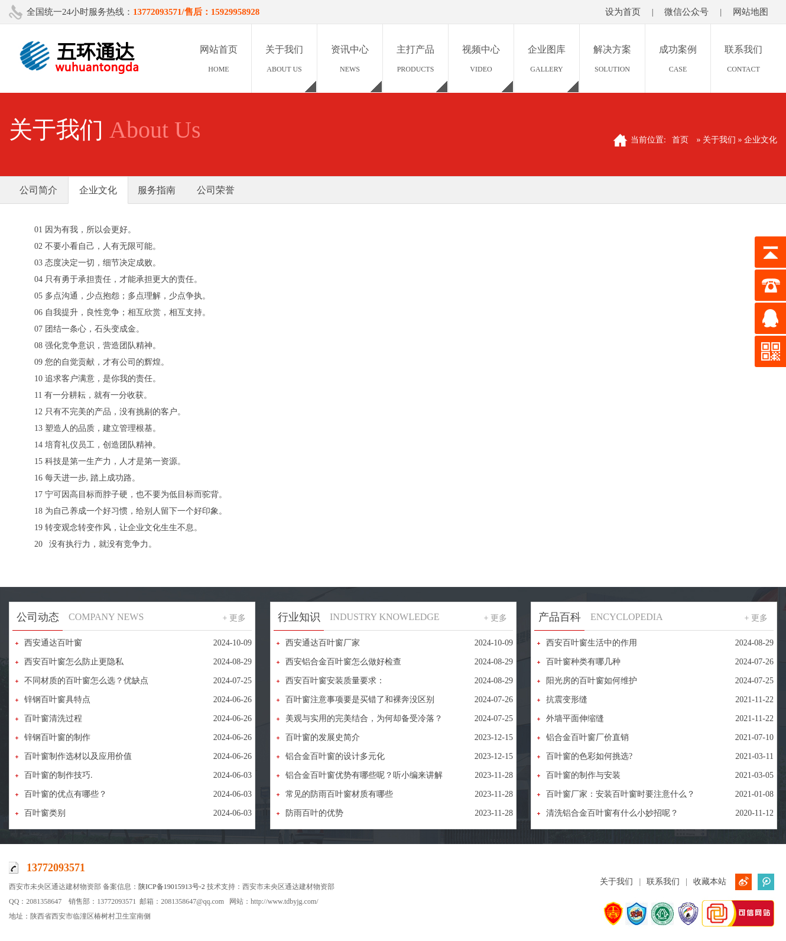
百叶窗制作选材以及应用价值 (78, 756)
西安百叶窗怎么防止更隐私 (74, 661)
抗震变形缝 (566, 699)
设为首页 (623, 12)
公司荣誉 (216, 190)
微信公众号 (686, 12)
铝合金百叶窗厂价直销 (587, 737)
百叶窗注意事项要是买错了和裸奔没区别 (359, 699)
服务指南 (157, 190)
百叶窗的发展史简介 (322, 737)
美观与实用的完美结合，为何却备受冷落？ (364, 718)
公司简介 (38, 190)
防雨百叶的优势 (314, 813)
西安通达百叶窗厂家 (322, 642)
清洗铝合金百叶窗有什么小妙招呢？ (612, 813)
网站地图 (750, 12)
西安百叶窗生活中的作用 (591, 642)
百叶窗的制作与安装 (583, 775)
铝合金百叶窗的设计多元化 (335, 756)
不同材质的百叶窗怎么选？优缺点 (86, 680)
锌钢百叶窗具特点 (57, 699)
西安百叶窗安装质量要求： (335, 680)
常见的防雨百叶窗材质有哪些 (339, 794)
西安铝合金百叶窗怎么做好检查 (343, 661)
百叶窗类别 (45, 813)
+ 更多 (234, 618)
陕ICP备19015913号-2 (171, 886)
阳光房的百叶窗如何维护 (591, 680)
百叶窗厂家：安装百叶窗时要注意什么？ (620, 794)
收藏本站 (709, 881)
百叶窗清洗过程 (53, 718)
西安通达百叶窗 (53, 642)
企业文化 (98, 190)
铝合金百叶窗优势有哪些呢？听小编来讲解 (364, 775)
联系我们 (663, 881)
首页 (680, 139)
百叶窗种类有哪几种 (583, 661)
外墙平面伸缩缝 (575, 718)
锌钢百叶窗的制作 (57, 737)
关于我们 (616, 881)
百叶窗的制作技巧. (58, 775)
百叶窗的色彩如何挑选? (589, 756)
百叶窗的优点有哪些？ (65, 794)
